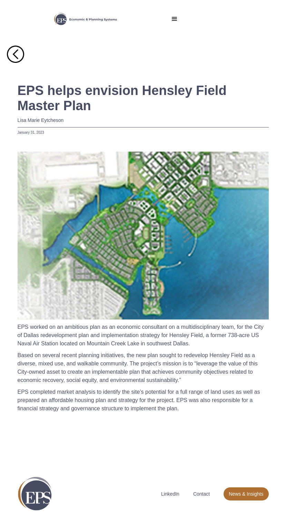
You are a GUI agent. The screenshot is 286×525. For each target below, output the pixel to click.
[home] (85, 19)
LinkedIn (170, 494)
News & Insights (246, 494)
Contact (201, 494)
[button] (174, 19)
